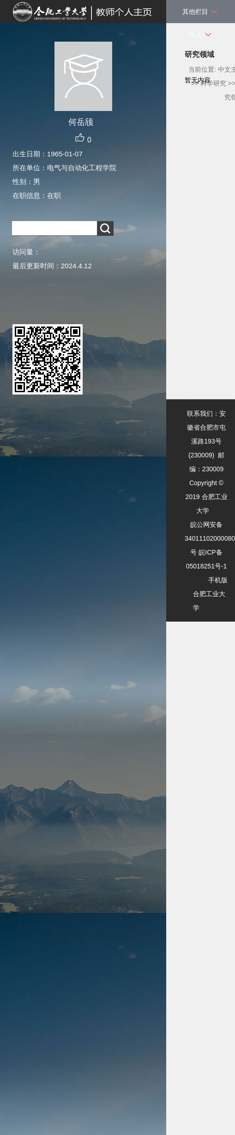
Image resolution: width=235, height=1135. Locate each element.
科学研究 (213, 83)
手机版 (218, 580)
